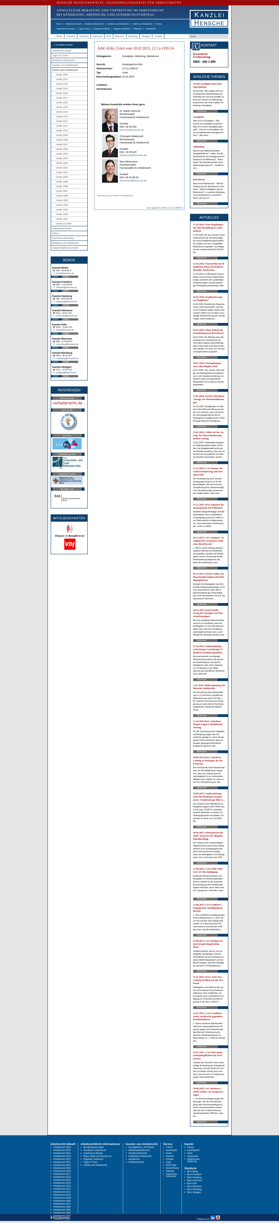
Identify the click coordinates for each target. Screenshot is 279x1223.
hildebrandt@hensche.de (133, 155)
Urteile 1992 (62, 214)
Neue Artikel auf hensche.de (97, 1156)
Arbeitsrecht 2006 (62, 1206)
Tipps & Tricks (84, 29)
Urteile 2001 (62, 172)
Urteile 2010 (62, 130)
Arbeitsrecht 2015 (62, 1180)
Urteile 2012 (62, 121)
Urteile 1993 (62, 209)
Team (190, 1153)
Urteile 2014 (62, 112)
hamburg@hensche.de (66, 301)
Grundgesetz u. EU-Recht (141, 1147)
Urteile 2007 (62, 144)
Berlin (59, 36)
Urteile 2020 (62, 84)
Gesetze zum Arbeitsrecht (118, 24)
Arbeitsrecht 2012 (62, 1189)
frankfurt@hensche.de (66, 287)
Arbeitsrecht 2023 (62, 1156)
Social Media (172, 1168)
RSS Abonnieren (60, 1217)
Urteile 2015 (62, 107)
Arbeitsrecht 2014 (62, 1183)
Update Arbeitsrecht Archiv (65, 248)
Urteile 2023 (62, 74)
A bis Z (169, 1147)
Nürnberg (133, 36)
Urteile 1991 (62, 219)
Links (168, 1162)
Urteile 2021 (62, 79)
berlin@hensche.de (65, 273)
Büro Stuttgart (194, 1192)
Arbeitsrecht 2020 (62, 1165)
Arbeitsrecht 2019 (62, 1168)
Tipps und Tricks (60, 55)
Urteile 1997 (62, 191)
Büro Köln (192, 1183)
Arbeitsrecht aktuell (73, 24)
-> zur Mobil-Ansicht (63, 45)
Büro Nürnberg (194, 1189)
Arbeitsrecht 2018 (62, 1171)
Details (66, 277)
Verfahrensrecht (136, 1162)
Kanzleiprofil (150, 29)
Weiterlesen (202, 111)
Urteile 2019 (62, 88)
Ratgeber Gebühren (122, 29)
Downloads (171, 1150)
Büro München (194, 1186)
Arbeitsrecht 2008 (62, 1201)
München (119, 36)
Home (59, 24)
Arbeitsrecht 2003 (62, 1215)
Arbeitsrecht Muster (102, 29)
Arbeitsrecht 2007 (62, 1204)
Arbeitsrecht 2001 (62, 1221)
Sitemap (170, 1171)
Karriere (170, 1156)
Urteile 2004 (62, 158)
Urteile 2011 (62, 126)
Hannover (97, 36)
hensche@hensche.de (132, 130)
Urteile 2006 (62, 149)
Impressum (192, 1156)
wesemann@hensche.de (133, 180)
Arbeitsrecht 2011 (62, 1192)
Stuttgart (146, 36)
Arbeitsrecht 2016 (62, 1177)
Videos (55, 233)
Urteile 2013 (62, 116)
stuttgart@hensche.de (66, 372)
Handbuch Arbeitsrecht (94, 24)
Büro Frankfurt (194, 1174)
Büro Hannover (194, 1180)
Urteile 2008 (62, 140)
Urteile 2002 (62, 167)
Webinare (138, 29)
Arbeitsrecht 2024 (62, 1153)
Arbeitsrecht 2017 (62, 1174)
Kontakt (170, 1159)
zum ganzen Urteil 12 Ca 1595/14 (165, 207)
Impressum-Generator (66, 29)
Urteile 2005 (62, 154)
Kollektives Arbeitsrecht (140, 1156)
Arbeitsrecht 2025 (62, 1150)
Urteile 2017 (62, 98)
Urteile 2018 (62, 93)
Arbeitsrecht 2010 (62, 1195)
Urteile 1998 (62, 186)
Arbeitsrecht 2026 (62, 1147)
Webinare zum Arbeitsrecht (65, 243)
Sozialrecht (134, 1159)
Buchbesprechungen (93, 1147)
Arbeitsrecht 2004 (62, 1212)
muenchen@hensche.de (67, 344)
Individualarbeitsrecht (139, 1150)
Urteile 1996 (62, 195)
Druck (169, 1153)
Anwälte (158, 36)
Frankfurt (70, 36)
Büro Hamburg (194, 1177)
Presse (159, 24)
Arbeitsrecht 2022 (62, 1159)
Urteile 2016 (62, 102)
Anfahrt (55, 277)
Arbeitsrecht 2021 (62, 1162)
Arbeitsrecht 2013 (62, 1186)
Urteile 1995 (62, 200)
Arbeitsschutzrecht (138, 1153)
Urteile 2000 (62, 177)
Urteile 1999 (62, 181)
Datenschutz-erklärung (193, 1160)
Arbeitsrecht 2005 (62, 1209)
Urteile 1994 (62, 205)
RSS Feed (171, 1165)
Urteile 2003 (62, 163)
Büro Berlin (192, 1171)
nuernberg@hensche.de (67, 358)
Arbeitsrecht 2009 (62, 1198)
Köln (109, 36)
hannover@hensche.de (66, 316)
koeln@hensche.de (65, 330)
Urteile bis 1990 (63, 223)
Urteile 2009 (62, 135)
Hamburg (83, 36)
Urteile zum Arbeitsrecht (142, 24)
